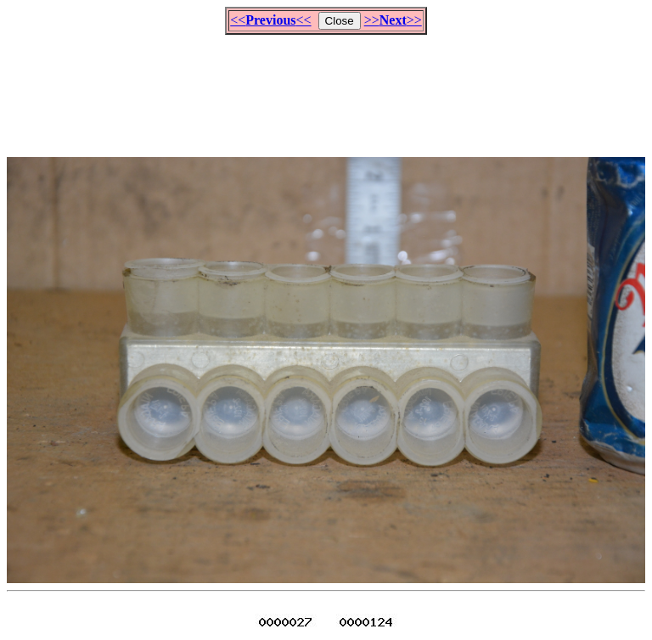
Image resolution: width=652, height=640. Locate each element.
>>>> (393, 20)
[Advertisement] (326, 88)
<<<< (270, 20)
